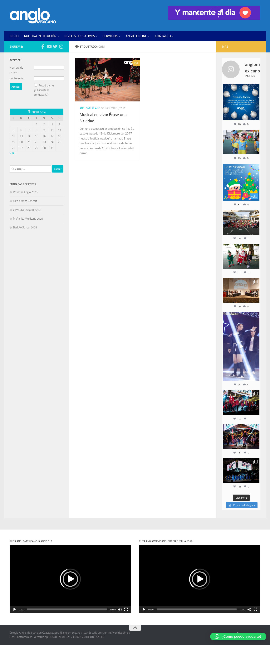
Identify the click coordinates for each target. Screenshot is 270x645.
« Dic (13, 153)
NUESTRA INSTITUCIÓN (40, 36)
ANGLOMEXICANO (90, 108)
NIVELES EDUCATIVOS (79, 36)
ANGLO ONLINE (136, 36)
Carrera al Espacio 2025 (27, 210)
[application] (70, 579)
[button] (70, 579)
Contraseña (16, 78)
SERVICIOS (110, 36)
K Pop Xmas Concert (25, 201)
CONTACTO (163, 36)
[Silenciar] (120, 609)
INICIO (14, 36)
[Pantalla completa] (126, 609)
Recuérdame (46, 85)
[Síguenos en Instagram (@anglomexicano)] (61, 46)
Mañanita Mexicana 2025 (28, 218)
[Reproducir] (15, 609)
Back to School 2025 (25, 227)
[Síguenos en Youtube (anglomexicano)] (49, 46)
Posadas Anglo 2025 (25, 192)
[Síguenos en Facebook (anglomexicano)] (42, 46)
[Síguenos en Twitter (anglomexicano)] (55, 46)
